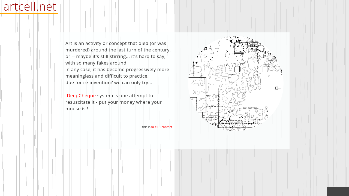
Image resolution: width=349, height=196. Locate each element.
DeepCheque (81, 95)
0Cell (154, 127)
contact (166, 127)
